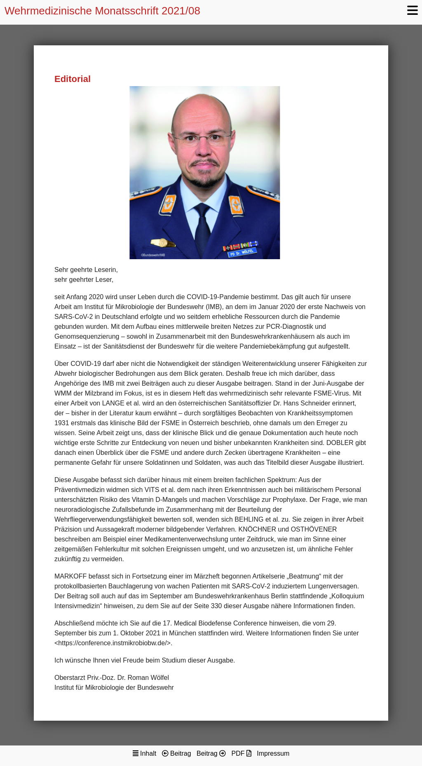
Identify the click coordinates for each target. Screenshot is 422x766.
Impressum (273, 753)
